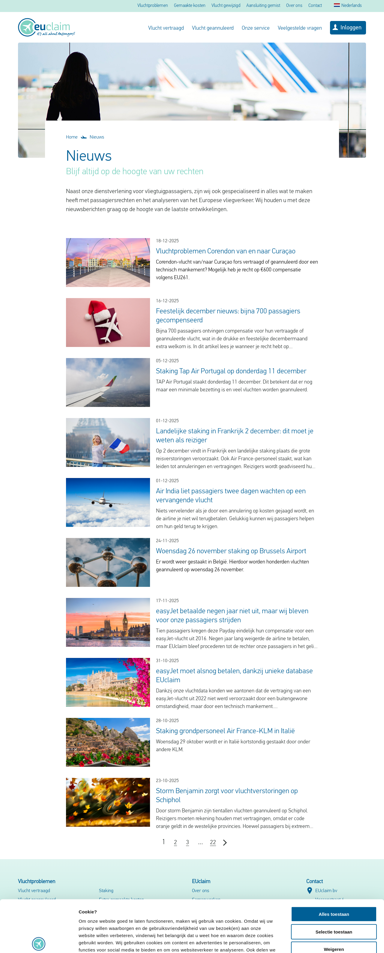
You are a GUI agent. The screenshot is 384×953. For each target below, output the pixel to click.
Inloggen (351, 28)
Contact (315, 6)
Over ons (294, 6)
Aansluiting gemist (263, 6)
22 (213, 843)
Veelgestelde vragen (300, 28)
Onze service (256, 28)
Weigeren (334, 895)
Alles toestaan (334, 860)
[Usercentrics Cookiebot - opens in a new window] (39, 941)
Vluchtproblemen (152, 6)
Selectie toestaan (334, 877)
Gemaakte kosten (190, 6)
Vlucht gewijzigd (226, 6)
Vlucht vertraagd (166, 28)
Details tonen (324, 941)
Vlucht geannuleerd (213, 28)
